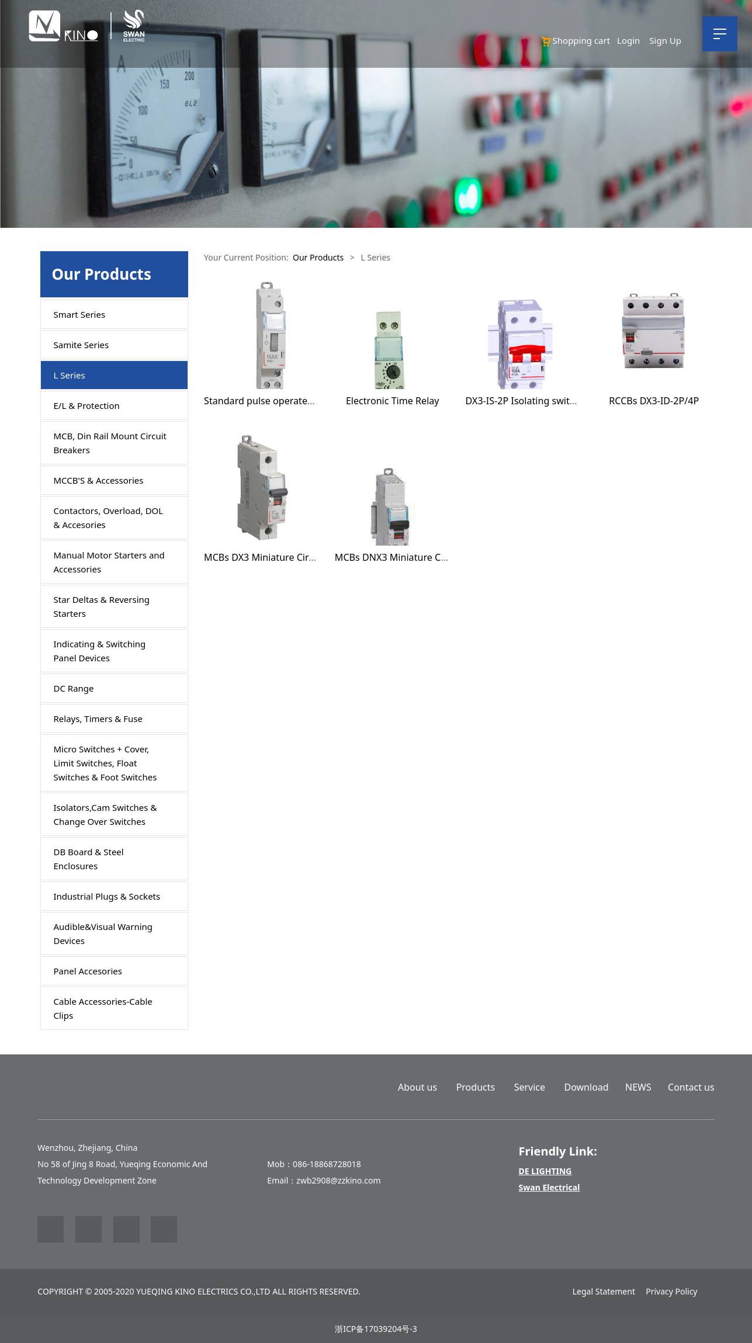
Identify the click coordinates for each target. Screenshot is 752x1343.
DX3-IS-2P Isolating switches (528, 400)
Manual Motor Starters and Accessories (109, 562)
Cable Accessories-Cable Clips (103, 1008)
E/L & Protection (87, 405)
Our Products (318, 257)
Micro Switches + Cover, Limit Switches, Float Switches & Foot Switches (105, 763)
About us (417, 1087)
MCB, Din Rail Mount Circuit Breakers (110, 443)
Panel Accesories (88, 971)
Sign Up (665, 40)
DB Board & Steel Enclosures (89, 859)
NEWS (638, 1087)
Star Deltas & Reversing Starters (102, 606)
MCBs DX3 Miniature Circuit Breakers (285, 557)
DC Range (74, 688)
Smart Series (80, 314)
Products (475, 1087)
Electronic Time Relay (392, 400)
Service (529, 1087)
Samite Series (81, 345)
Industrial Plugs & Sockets (107, 896)
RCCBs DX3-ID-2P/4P (654, 400)
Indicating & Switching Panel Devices (100, 651)
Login (628, 40)
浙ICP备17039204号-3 (376, 1328)
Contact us (691, 1087)
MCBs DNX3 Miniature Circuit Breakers (420, 557)
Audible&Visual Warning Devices (103, 933)
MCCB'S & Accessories (99, 480)
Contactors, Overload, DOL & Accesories (109, 517)
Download (586, 1087)
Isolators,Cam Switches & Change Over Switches (105, 814)
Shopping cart (575, 40)
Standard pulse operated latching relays (291, 400)
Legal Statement (604, 1291)
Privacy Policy (671, 1291)
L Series (69, 375)
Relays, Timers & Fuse (98, 718)
